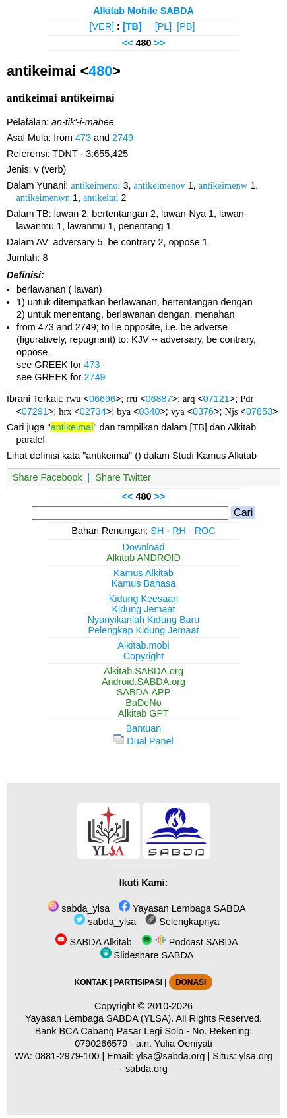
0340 (149, 411)
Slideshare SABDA (147, 955)
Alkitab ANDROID (143, 557)
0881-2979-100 (67, 1056)
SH (157, 530)
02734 (93, 411)
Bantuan (144, 728)
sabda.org (146, 1068)
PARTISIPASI (138, 982)
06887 (159, 399)
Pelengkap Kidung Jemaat (143, 630)
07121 (216, 399)
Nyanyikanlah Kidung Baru (144, 619)
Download (144, 547)
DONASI (190, 982)
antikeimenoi (95, 185)
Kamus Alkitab (143, 573)
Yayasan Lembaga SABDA (182, 908)
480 (100, 71)
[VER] (102, 26)
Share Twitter (123, 477)
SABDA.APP (144, 692)
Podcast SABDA (189, 942)
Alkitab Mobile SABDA (143, 10)
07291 (35, 411)
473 (83, 137)
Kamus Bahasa (144, 583)
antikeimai (72, 427)
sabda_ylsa (79, 908)
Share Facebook (47, 477)
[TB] (132, 26)
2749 (122, 137)
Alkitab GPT (143, 713)
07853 (259, 411)
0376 (203, 411)
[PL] (163, 26)
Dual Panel (143, 741)
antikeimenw (223, 185)
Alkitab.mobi (143, 645)
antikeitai (101, 197)
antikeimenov (159, 185)
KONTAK (91, 982)
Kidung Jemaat (143, 609)
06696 (102, 399)
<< (127, 43)
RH (179, 530)
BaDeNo (143, 702)
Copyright (143, 656)
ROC (205, 530)
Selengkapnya (182, 921)
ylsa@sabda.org (170, 1056)
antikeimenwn (43, 197)
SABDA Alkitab (93, 942)
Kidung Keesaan (144, 598)
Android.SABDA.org (143, 681)
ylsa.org (255, 1056)
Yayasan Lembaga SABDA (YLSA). (99, 1018)
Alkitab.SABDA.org (143, 671)
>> (160, 43)
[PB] (186, 26)
